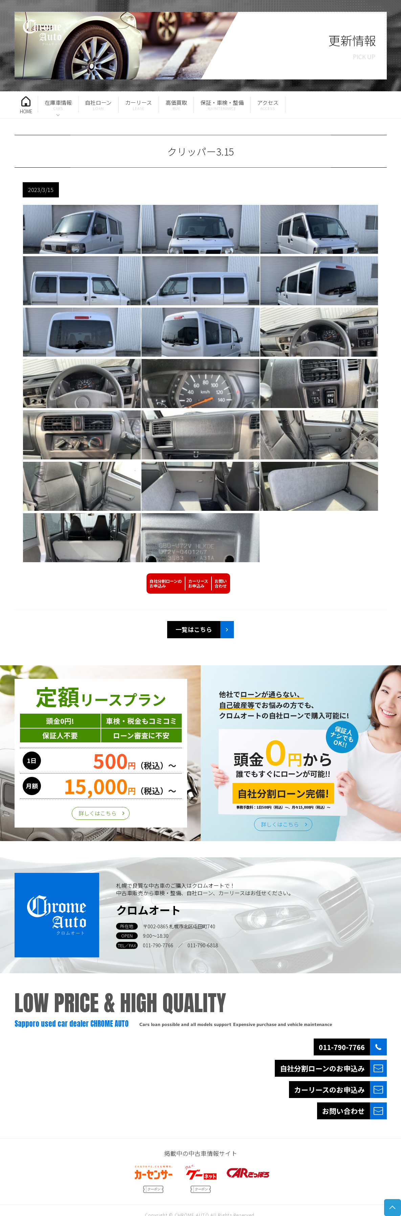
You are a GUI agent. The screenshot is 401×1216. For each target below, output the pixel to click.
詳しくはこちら (97, 813)
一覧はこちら (194, 629)
